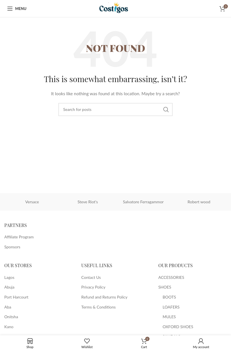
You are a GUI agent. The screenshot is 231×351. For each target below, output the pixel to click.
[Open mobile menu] (16, 8)
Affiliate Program (19, 236)
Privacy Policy (93, 287)
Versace (32, 201)
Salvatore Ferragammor (143, 201)
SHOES (164, 287)
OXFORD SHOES (178, 326)
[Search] (115, 109)
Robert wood (199, 201)
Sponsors (12, 246)
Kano (8, 326)
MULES (169, 316)
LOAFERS (171, 307)
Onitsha (11, 316)
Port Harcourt (16, 297)
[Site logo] (115, 8)
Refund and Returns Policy (104, 297)
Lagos (9, 277)
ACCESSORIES (171, 277)
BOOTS (169, 297)
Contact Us (91, 277)
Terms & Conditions (98, 307)
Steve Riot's (87, 201)
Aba (7, 307)
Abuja (9, 287)
